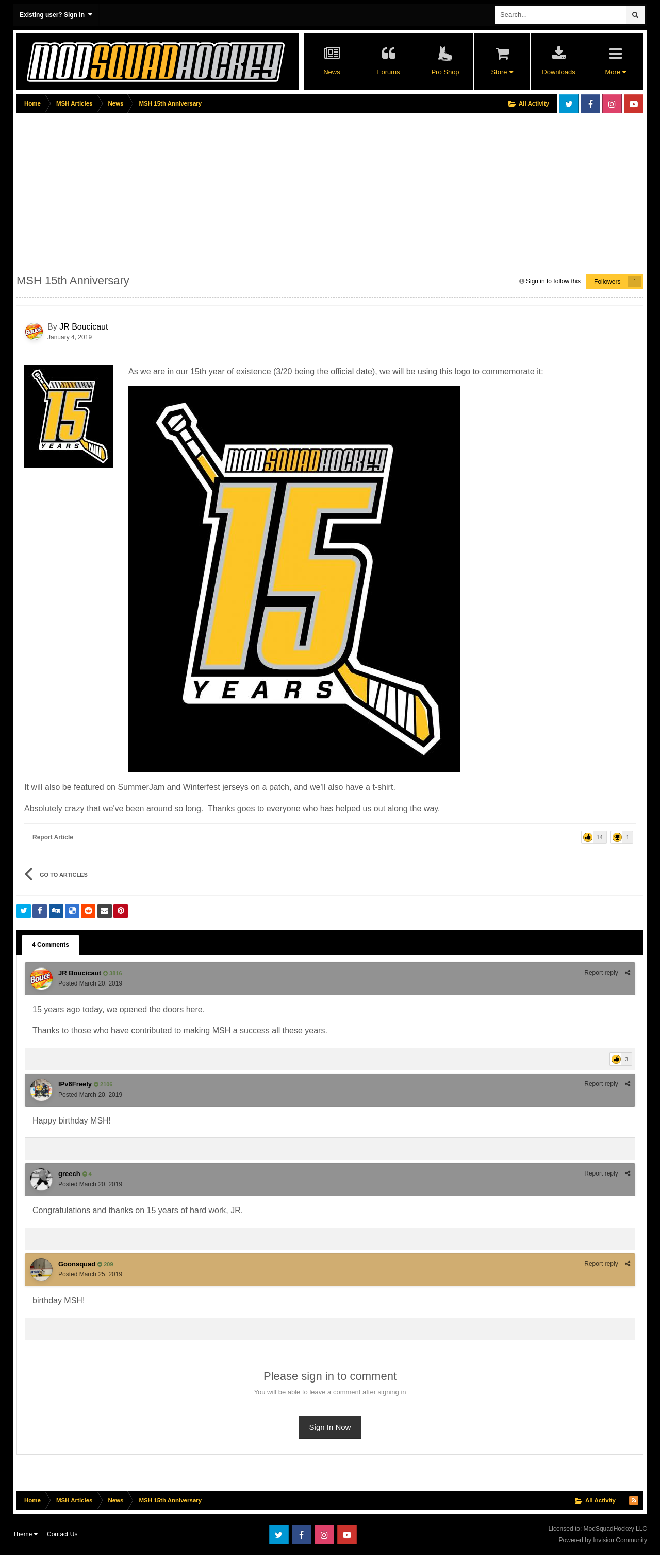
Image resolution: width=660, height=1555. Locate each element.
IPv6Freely (75, 1084)
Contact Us (62, 1534)
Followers (607, 281)
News (331, 72)
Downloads (558, 72)
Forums (388, 72)
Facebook (590, 103)
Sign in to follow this (553, 281)
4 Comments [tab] (50, 944)
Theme (25, 1534)
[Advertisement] (204, 189)
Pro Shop (445, 72)
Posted (90, 983)
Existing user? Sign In (56, 15)
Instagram (612, 103)
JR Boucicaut (83, 326)
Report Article (52, 837)
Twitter (569, 103)
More (615, 72)
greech (69, 1174)
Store (502, 72)
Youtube (634, 103)
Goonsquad (76, 1264)
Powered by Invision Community (603, 1540)
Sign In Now (330, 1427)
